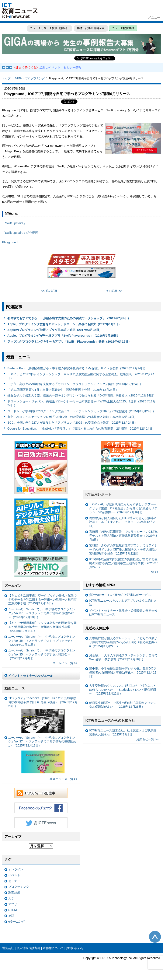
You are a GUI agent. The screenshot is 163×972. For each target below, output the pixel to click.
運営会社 (8, 948)
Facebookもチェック (40, 808)
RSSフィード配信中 (40, 793)
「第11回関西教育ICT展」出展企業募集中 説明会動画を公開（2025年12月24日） (62, 389)
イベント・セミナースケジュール (30, 675)
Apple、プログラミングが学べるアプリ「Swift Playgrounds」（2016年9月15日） (63, 335)
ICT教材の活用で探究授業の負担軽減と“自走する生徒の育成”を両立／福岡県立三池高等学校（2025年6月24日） (123, 563)
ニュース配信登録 (123, 28)
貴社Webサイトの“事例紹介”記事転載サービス (120, 595)
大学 (11, 898)
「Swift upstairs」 (14, 223)
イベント (14, 875)
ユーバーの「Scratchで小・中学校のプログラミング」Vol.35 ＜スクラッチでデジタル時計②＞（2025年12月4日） (41, 654)
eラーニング (16, 921)
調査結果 (14, 892)
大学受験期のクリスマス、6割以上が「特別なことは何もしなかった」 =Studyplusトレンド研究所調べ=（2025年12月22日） (122, 689)
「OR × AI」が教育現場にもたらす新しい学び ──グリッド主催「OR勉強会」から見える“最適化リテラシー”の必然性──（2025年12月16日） (123, 508)
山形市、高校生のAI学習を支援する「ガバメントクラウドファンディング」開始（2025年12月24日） (75, 384)
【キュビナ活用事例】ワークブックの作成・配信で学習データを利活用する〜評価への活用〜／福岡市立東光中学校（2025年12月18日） (42, 599)
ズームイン (12, 585)
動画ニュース (14, 688)
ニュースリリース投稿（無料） (49, 28)
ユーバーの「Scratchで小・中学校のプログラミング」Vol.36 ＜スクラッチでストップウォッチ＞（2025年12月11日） (41, 640)
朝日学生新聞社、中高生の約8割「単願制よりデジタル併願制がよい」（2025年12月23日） (122, 705)
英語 (11, 915)
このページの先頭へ (155, 937)
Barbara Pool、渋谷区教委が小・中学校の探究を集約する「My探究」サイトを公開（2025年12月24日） (77, 368)
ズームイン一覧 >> (65, 663)
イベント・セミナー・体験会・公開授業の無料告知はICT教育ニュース (123, 612)
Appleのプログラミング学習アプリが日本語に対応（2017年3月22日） (54, 330)
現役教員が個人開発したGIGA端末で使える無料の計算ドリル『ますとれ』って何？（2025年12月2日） (122, 522)
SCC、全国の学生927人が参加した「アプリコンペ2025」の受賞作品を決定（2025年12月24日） (72, 422)
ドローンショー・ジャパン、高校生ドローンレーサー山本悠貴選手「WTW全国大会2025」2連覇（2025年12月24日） (81, 403)
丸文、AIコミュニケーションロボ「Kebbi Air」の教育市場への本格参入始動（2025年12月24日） (72, 417)
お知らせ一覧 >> (147, 739)
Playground (10, 242)
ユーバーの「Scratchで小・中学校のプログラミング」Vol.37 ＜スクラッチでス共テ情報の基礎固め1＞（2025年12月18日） (42, 755)
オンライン (15, 869)
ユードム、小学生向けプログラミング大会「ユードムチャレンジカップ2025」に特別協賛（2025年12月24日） (81, 411)
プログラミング (18, 886)
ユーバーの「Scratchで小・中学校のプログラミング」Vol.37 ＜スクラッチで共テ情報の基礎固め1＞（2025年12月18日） (41, 613)
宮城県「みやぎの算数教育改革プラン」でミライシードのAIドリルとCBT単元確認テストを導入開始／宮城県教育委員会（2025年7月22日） (123, 549)
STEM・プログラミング (30, 78)
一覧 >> (153, 572)
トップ (6, 78)
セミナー (14, 881)
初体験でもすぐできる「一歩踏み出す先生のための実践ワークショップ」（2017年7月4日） (69, 318)
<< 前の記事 (49, 291)
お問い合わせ (75, 948)
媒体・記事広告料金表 (91, 28)
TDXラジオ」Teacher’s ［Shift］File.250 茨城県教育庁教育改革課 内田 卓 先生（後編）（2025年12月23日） (42, 714)
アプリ (12, 904)
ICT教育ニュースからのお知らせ (110, 720)
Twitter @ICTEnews (40, 822)
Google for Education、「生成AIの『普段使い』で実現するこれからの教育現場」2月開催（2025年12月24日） (81, 428)
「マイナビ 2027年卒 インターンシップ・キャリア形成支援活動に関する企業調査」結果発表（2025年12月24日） (80, 376)
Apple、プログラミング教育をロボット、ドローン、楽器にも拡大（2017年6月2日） (64, 324)
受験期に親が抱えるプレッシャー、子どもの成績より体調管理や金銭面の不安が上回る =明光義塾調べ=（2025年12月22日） (123, 642)
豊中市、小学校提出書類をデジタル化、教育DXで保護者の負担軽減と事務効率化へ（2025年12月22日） (122, 672)
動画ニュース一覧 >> (63, 779)
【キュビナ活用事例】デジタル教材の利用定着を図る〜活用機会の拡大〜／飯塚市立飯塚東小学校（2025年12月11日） (42, 626)
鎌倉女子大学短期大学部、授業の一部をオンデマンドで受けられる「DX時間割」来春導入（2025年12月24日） (81, 395)
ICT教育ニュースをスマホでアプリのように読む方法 (122, 602)
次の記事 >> (114, 291)
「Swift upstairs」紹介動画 (20, 232)
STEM (12, 910)
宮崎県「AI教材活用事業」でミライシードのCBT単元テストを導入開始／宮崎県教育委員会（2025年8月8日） (123, 535)
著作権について (53, 948)
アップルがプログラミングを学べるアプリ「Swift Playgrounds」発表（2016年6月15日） (69, 341)
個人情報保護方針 (28, 948)
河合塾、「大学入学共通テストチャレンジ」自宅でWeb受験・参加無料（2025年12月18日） (123, 657)
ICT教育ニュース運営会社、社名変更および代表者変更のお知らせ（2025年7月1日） (122, 732)
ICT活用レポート (98, 494)
